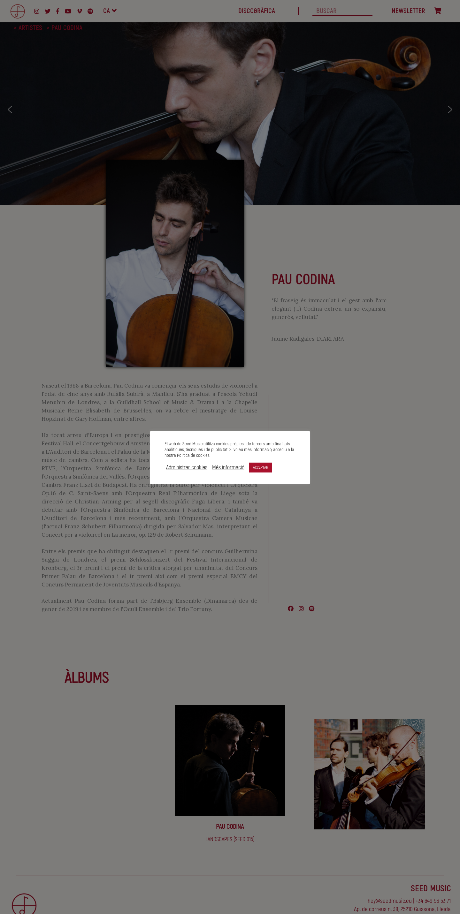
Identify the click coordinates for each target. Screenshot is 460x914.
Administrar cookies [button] (186, 468)
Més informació (228, 468)
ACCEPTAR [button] (260, 467)
